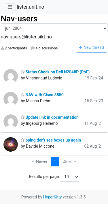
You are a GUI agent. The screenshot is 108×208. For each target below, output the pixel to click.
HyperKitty (52, 197)
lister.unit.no (30, 7)
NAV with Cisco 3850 (42, 94)
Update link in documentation (50, 117)
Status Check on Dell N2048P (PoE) (55, 72)
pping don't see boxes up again (51, 140)
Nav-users (19, 18)
